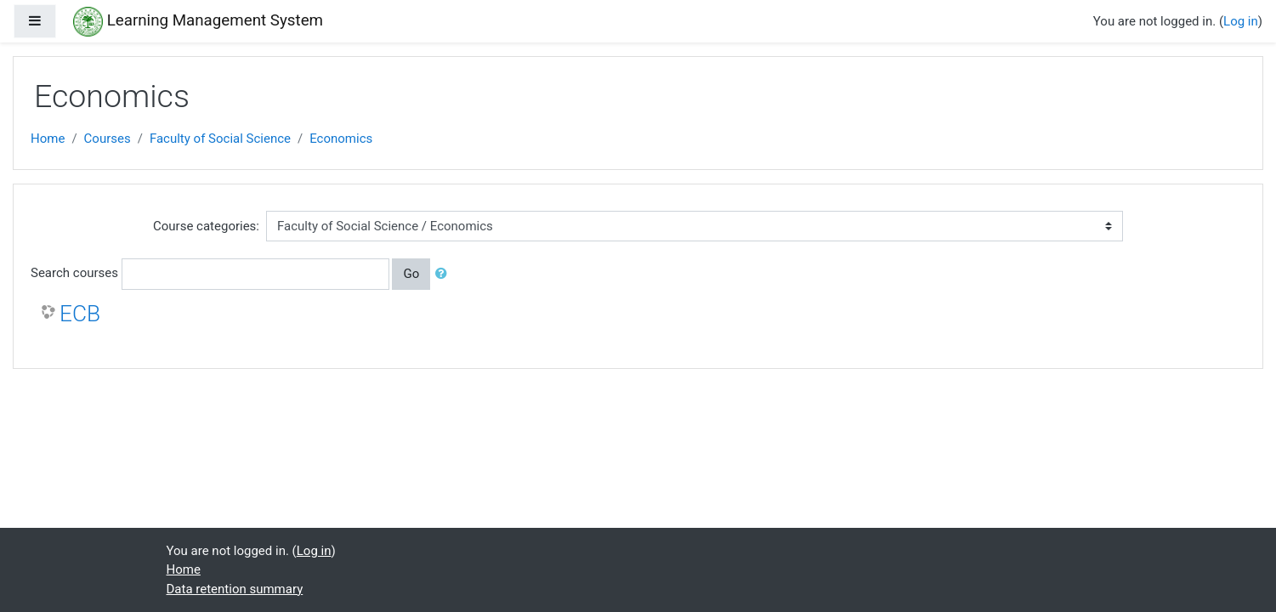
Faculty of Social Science (220, 138)
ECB (80, 313)
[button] (445, 274)
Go (411, 273)
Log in (1240, 21)
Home (48, 138)
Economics (340, 138)
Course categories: (206, 226)
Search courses (74, 272)
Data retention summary (235, 589)
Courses (107, 138)
